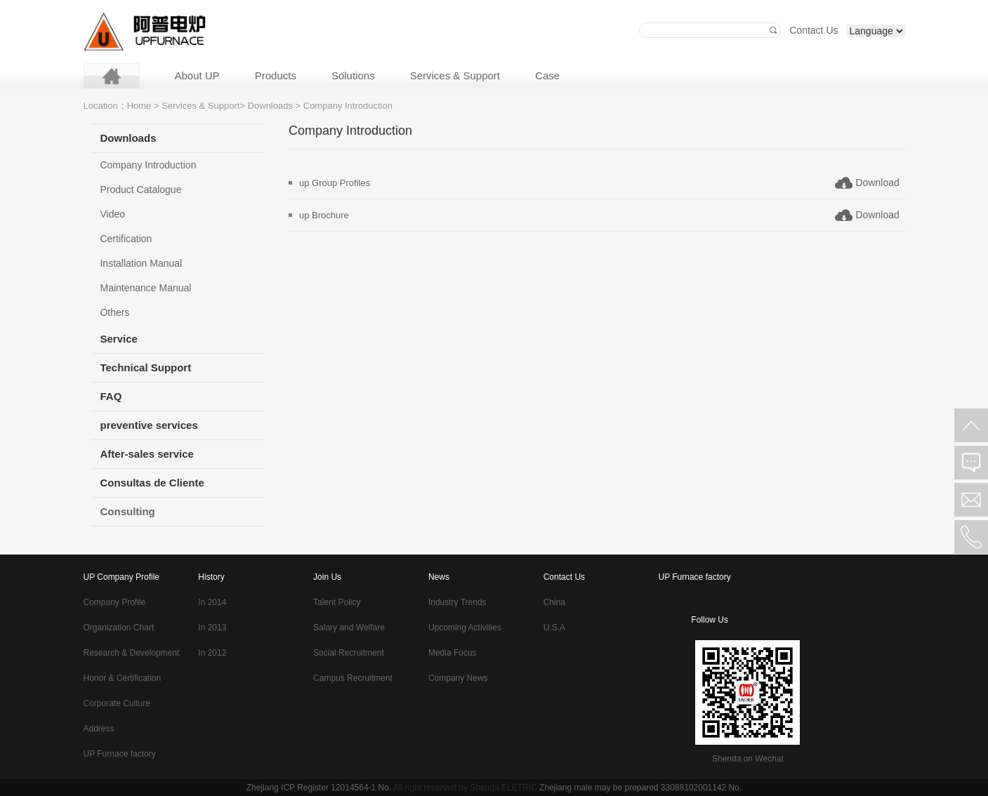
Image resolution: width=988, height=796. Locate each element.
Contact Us (813, 30)
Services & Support (455, 75)
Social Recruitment (348, 653)
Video (112, 214)
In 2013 (212, 627)
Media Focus (452, 653)
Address (99, 729)
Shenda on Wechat (748, 759)
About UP (197, 75)
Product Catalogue (140, 189)
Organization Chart (119, 627)
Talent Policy (336, 602)
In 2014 (212, 602)
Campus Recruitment (353, 678)
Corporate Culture (117, 703)
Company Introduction (148, 165)
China (554, 602)
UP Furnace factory (120, 754)
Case (547, 75)
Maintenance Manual (145, 287)
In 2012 (212, 653)
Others (114, 312)
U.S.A (554, 627)
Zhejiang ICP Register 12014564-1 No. (319, 787)
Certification (126, 238)
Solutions (353, 75)
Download (878, 182)
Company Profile (115, 602)
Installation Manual (141, 263)
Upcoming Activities (464, 627)
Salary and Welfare (349, 627)
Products (275, 75)
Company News (458, 678)
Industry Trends (457, 602)
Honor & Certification (123, 678)
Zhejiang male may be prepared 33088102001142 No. (640, 787)
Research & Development (132, 653)
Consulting (127, 511)
